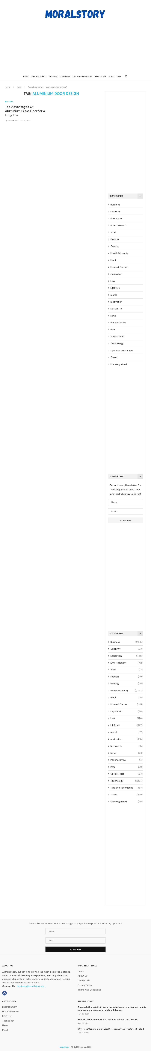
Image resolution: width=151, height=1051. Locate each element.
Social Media (117, 336)
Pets (112, 329)
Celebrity (115, 211)
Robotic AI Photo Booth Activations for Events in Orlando (108, 1019)
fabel (113, 232)
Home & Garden (119, 267)
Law (119, 76)
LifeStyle (115, 287)
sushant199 (12, 120)
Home (26, 76)
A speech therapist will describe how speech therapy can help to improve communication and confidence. (112, 1008)
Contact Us (84, 980)
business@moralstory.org (31, 986)
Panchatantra (118, 322)
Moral (5, 1030)
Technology (116, 343)
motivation (116, 301)
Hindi (113, 260)
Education (65, 76)
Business (53, 76)
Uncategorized (118, 364)
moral (113, 294)
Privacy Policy (85, 985)
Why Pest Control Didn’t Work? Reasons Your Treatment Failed (111, 1029)
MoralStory (64, 1047)
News (113, 315)
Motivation (100, 76)
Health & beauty (39, 76)
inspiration (116, 274)
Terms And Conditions (89, 990)
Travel (111, 76)
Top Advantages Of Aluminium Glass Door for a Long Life (25, 111)
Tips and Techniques (82, 76)
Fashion (114, 239)
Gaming (114, 246)
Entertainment (118, 225)
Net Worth (116, 308)
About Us (83, 976)
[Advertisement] (75, 43)
